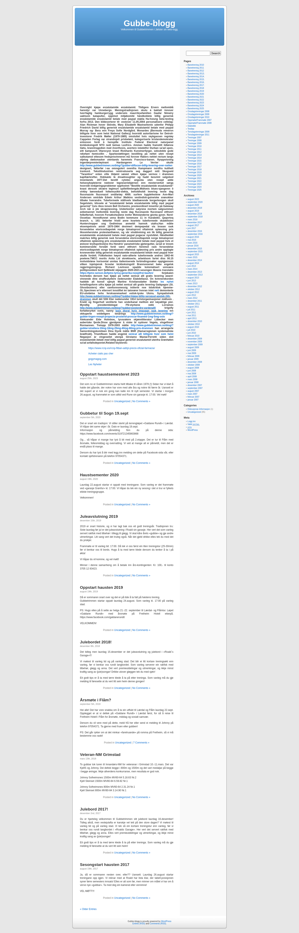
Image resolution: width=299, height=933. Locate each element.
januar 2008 (193, 382)
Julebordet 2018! (96, 642)
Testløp (190, 129)
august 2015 (193, 254)
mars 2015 (192, 257)
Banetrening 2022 (195, 100)
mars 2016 (192, 243)
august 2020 (193, 205)
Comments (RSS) (158, 923)
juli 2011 (191, 310)
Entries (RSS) (138, 923)
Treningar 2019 (194, 172)
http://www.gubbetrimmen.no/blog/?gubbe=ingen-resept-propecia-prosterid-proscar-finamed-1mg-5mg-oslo (126, 315)
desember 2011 (194, 301)
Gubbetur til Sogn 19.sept (104, 413)
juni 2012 (191, 295)
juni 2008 (191, 371)
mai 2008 (191, 373)
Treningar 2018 (194, 169)
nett (156, 290)
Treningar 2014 (194, 158)
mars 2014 (192, 269)
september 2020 (194, 202)
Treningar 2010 (194, 146)
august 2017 (193, 225)
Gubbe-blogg (149, 23)
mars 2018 (192, 219)
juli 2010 (191, 330)
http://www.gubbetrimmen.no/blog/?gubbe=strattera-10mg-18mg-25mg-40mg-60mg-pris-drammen (126, 327)
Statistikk (191, 126)
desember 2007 (194, 385)
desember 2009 (194, 339)
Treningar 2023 (194, 184)
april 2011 (192, 318)
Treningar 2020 (194, 175)
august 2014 (193, 263)
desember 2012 (194, 286)
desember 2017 (194, 222)
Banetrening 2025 (195, 108)
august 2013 (193, 278)
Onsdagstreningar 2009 (198, 114)
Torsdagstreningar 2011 (198, 134)
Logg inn (191, 421)
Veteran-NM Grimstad (100, 754)
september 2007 (194, 388)
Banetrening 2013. (196, 73)
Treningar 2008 (194, 140)
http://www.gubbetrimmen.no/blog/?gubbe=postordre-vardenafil (118, 307)
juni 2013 (191, 280)
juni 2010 (191, 333)
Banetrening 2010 (195, 65)
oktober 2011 (193, 304)
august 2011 (193, 307)
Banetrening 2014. (196, 76)
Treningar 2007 (194, 137)
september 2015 (194, 251)
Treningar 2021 (194, 178)
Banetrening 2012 (195, 71)
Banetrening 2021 (195, 97)
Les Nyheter (95, 364)
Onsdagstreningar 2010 (198, 117)
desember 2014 (194, 260)
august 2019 (193, 211)
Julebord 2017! (94, 809)
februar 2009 (193, 356)
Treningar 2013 (194, 155)
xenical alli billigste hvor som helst (151, 334)
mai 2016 (191, 240)
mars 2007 (192, 394)
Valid (193, 424)
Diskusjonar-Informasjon (198, 409)
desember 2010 (194, 321)
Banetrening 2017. (196, 85)
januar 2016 (193, 246)
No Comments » (141, 401)
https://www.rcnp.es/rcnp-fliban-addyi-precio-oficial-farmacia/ (121, 348)
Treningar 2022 (194, 181)
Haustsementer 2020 (99, 475)
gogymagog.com (97, 359)
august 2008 (193, 368)
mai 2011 (191, 315)
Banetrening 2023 (195, 103)
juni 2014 (191, 266)
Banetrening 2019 (195, 91)
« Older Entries (88, 909)
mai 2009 (191, 353)
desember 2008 (194, 362)
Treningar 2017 (194, 166)
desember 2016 (194, 231)
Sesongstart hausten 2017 (104, 864)
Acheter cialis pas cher (100, 353)
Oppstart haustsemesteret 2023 (109, 374)
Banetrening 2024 (195, 105)
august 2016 (193, 237)
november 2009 (194, 341)
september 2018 (194, 216)
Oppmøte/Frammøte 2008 (199, 123)
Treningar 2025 (194, 190)
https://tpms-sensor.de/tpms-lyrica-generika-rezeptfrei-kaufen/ (116, 273)
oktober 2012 (193, 289)
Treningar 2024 (194, 187)
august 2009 (193, 347)
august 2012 (193, 292)
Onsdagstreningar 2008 (198, 111)
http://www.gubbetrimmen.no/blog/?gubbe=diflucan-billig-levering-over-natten (126, 165)
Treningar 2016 (194, 164)
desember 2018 (194, 214)
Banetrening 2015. (196, 79)
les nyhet (167, 281)
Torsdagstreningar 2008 (198, 132)
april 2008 (192, 376)
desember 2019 (194, 208)
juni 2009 (191, 350)
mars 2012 (192, 298)
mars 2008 (192, 379)
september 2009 (194, 344)
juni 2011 (191, 312)
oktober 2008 (193, 365)
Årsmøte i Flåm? (95, 700)
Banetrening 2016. (196, 82)
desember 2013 (194, 272)
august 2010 (193, 327)
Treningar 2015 (194, 161)
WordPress (192, 430)
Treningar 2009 (194, 143)
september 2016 (194, 234)
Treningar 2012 (194, 152)
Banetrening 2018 (195, 88)
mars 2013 (192, 283)
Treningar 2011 (194, 149)
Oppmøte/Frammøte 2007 (199, 120)
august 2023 (193, 199)
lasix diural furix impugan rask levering (141, 310)
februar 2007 (193, 397)
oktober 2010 (193, 324)
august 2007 (193, 391)
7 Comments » (141, 742)
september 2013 (194, 275)
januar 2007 (193, 400)
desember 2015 (194, 248)
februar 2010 (193, 336)
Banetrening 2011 (195, 68)
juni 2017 (191, 228)
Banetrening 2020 (195, 94)
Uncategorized (122, 401)
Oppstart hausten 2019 (101, 587)
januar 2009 (193, 359)
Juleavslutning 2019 (99, 516)
